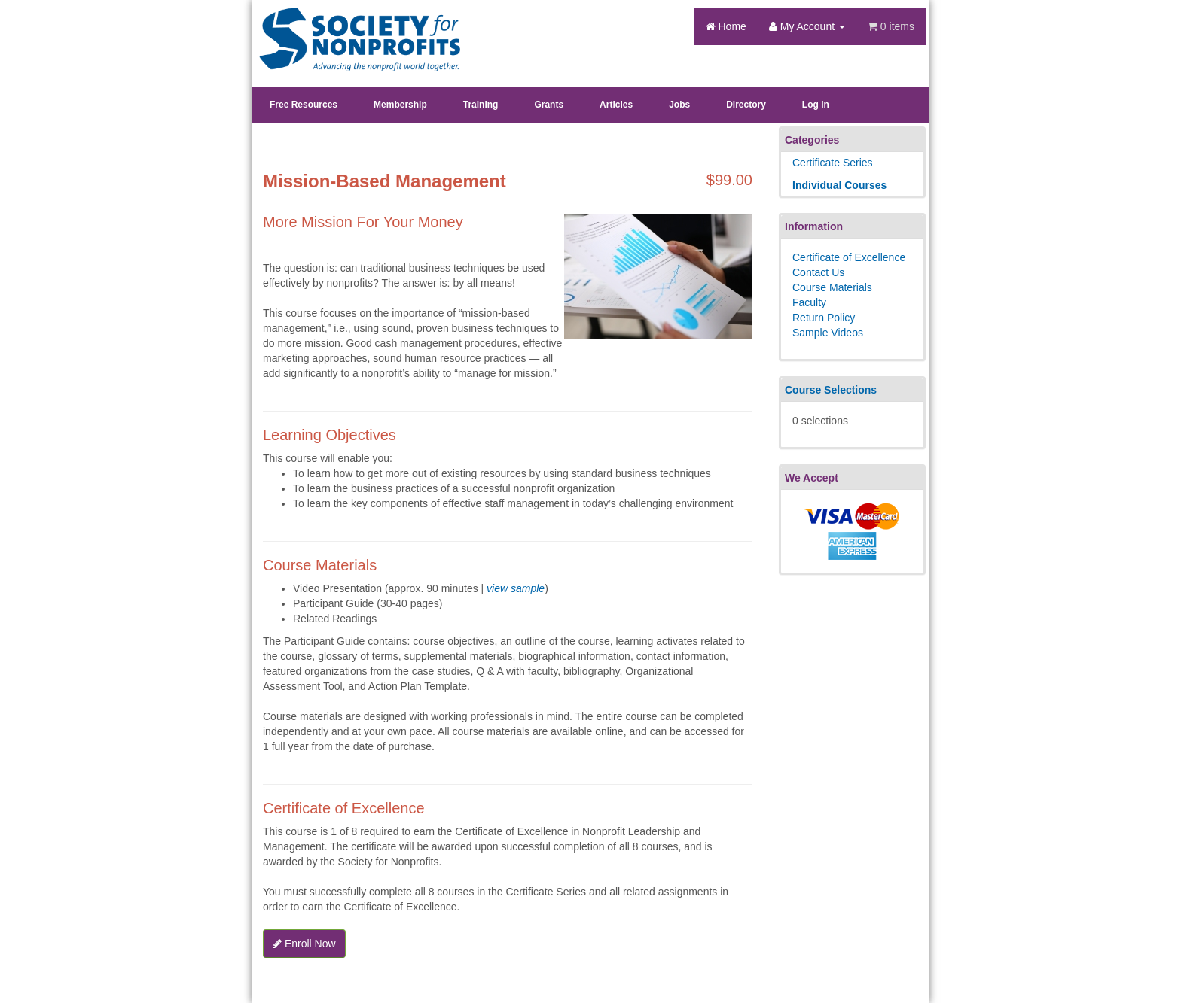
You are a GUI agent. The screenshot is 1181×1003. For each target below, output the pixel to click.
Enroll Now (304, 944)
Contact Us (818, 272)
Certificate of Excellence (848, 257)
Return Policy (823, 318)
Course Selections (831, 390)
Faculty (809, 302)
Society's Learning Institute (351, 26)
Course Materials (832, 287)
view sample (516, 588)
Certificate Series (832, 163)
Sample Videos (827, 333)
